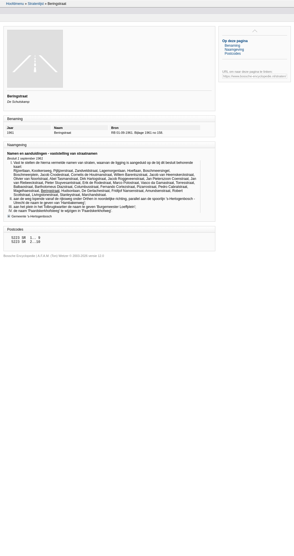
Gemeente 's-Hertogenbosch (29, 216)
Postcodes (233, 54)
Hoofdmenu (15, 4)
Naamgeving (234, 50)
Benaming (232, 46)
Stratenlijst (36, 4)
